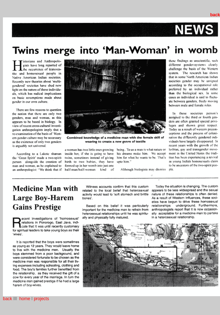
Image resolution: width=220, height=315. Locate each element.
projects (41, 298)
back (7, 298)
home (24, 298)
